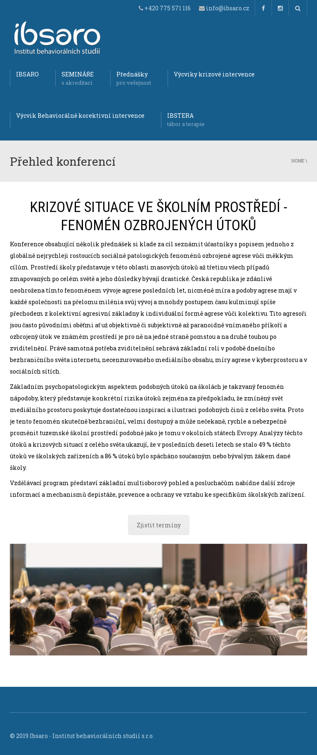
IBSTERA (186, 120)
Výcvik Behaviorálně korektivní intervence (80, 115)
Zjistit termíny (159, 525)
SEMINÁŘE (78, 78)
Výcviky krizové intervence (214, 74)
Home (297, 161)
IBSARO (27, 74)
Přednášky (133, 78)
